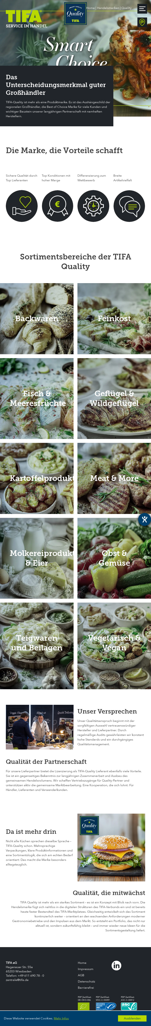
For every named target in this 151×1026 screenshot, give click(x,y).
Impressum (85, 969)
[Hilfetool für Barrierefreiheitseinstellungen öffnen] (144, 519)
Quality (126, 8)
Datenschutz (86, 981)
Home (90, 8)
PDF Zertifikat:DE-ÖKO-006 (84, 1003)
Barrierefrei (86, 988)
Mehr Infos (61, 1018)
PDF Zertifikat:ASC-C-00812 (129, 1003)
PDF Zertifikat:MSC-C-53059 (106, 1003)
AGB (81, 975)
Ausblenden (132, 1018)
